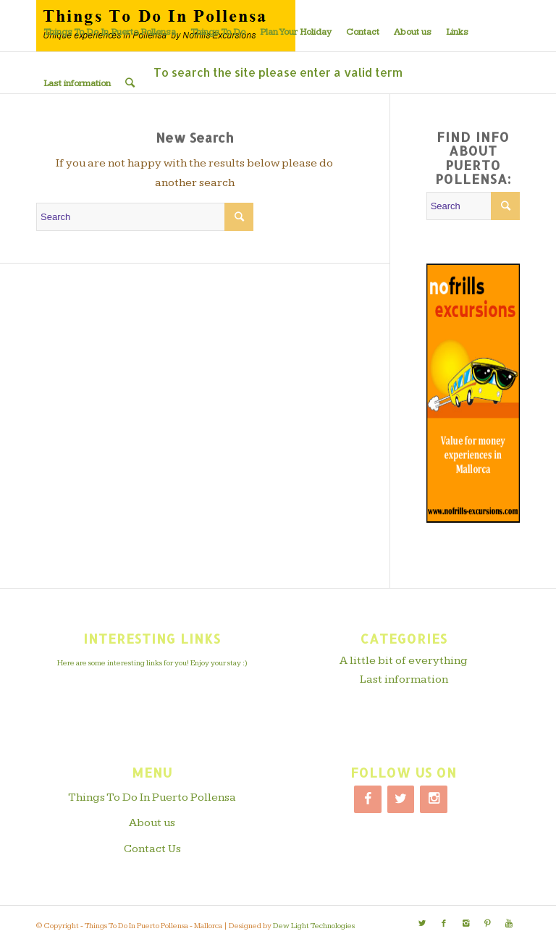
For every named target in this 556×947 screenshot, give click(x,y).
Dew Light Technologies (314, 925)
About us (152, 823)
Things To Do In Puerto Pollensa (152, 797)
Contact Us (152, 849)
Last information (404, 679)
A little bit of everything (404, 661)
